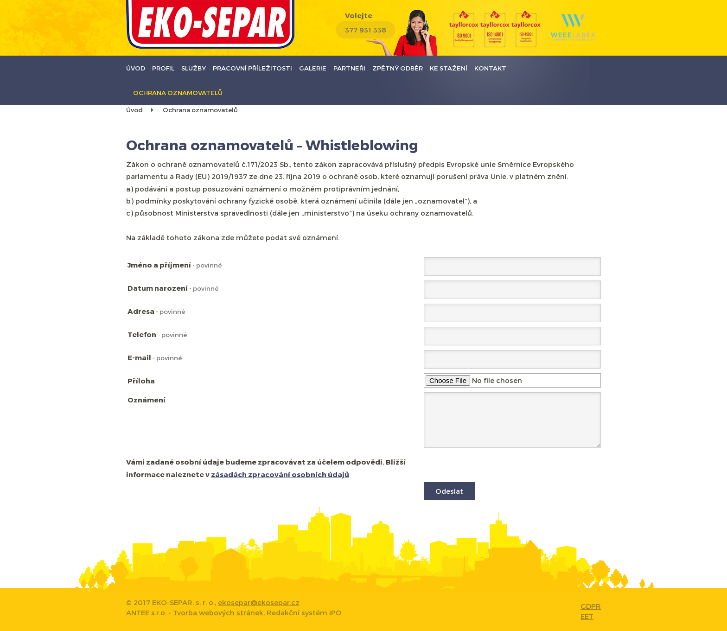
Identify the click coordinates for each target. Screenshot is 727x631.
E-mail (155, 357)
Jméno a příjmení (175, 265)
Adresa (156, 311)
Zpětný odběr (397, 68)
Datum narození (173, 288)
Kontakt (490, 68)
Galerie (312, 68)
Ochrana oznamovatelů (178, 92)
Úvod (135, 68)
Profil (163, 68)
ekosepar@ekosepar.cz (259, 602)
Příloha (141, 380)
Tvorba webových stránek (218, 612)
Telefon (157, 334)
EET (586, 616)
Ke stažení (448, 68)
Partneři (349, 68)
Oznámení (147, 399)
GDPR (590, 606)
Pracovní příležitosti (252, 68)
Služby (193, 68)
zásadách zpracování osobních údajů (280, 474)
